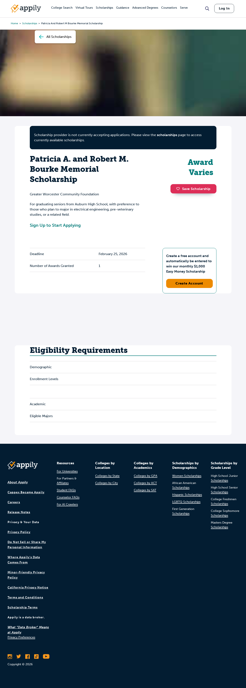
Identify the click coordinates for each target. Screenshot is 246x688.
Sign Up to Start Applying (55, 225)
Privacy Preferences (21, 637)
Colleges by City (106, 483)
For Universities (67, 471)
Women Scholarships (186, 476)
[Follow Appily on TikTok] (36, 656)
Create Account (189, 283)
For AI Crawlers (67, 504)
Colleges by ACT (145, 483)
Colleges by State (107, 476)
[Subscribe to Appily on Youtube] (46, 656)
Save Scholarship (193, 189)
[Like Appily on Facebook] (27, 656)
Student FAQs (66, 490)
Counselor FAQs (68, 497)
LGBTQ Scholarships (186, 502)
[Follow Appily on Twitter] (18, 656)
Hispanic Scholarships (187, 495)
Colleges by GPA (145, 476)
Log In (224, 8)
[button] (179, 188)
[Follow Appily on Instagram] (10, 656)
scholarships (167, 135)
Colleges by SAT (145, 490)
